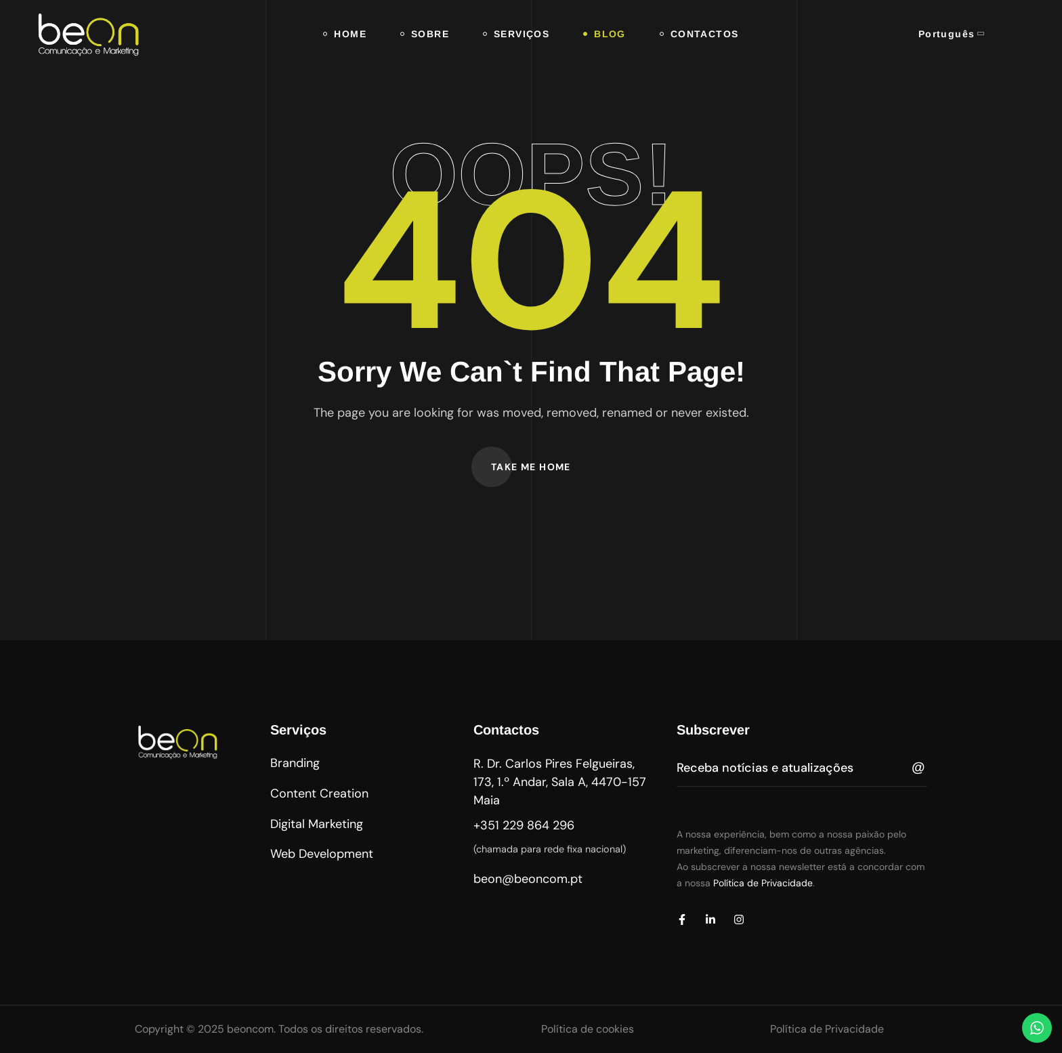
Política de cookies (587, 1029)
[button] (531, 467)
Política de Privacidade (763, 883)
